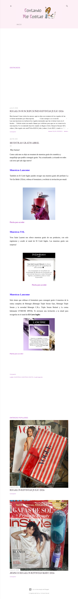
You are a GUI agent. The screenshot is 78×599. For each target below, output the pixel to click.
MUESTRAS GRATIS (27, 377)
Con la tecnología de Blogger (39, 589)
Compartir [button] (13, 131)
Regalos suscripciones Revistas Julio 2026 (37, 111)
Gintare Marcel (45, 593)
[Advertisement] (39, 47)
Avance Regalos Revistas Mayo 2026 (32, 572)
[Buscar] (67, 6)
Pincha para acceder (17, 222)
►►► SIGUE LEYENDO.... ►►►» (58, 131)
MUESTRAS (17, 377)
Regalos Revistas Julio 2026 (27, 490)
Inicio (19, 24)
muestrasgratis (38, 377)
